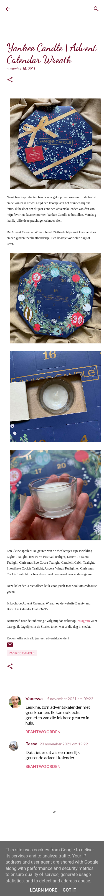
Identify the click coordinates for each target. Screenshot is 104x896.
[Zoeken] (96, 9)
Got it (69, 890)
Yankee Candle (22, 653)
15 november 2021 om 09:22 (69, 699)
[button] (10, 80)
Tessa (31, 743)
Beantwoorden (43, 731)
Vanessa (34, 698)
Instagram (83, 621)
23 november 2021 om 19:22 (64, 744)
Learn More (43, 890)
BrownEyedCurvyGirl (38, 9)
